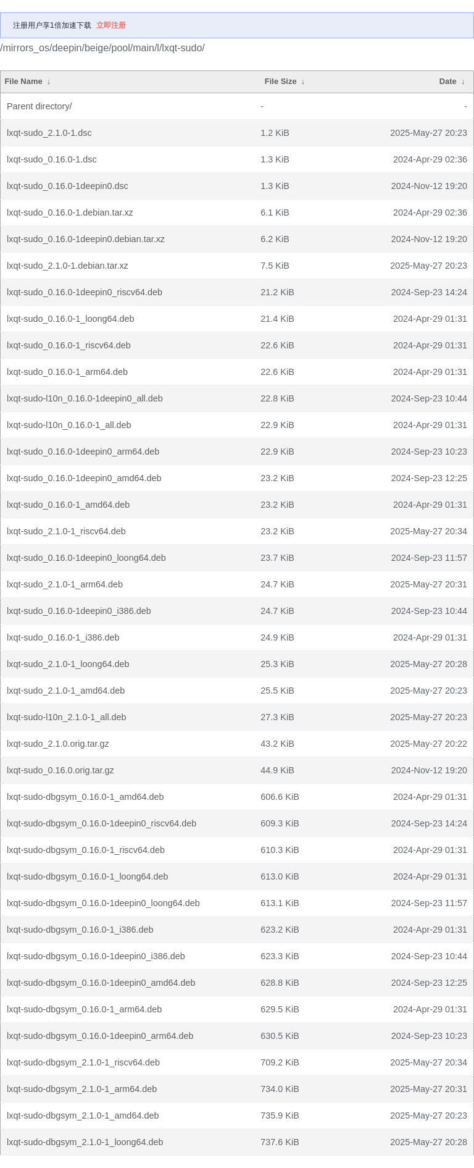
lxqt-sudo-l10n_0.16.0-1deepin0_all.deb (85, 398)
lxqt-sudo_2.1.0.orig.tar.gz (58, 744)
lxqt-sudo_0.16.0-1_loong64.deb (70, 319)
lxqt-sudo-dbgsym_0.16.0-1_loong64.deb (87, 876)
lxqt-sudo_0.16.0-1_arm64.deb (67, 372)
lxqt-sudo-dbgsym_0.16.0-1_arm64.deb (84, 1009)
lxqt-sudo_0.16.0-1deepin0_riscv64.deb (84, 292)
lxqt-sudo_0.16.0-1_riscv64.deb (69, 345)
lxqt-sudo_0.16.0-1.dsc (52, 159)
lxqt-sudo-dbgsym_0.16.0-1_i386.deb (80, 930)
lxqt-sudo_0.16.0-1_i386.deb (63, 637)
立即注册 (111, 25)
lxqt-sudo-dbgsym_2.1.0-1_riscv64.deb (83, 1062)
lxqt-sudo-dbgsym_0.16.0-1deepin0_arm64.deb (100, 1036)
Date (448, 81)
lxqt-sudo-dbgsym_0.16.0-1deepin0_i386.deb (96, 956)
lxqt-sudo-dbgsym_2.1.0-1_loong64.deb (85, 1142)
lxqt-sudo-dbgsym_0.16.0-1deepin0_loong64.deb (103, 903)
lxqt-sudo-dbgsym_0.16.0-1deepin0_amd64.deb (101, 983)
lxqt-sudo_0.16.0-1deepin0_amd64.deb (84, 478)
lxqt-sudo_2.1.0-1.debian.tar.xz (67, 266)
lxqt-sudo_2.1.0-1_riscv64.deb (66, 531)
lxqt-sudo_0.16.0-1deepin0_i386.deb (79, 611)
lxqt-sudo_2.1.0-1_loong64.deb (68, 664)
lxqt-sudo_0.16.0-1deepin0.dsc (67, 186)
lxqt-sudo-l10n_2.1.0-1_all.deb (67, 717)
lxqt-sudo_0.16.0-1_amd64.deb (68, 505)
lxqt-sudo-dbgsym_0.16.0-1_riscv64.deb (86, 850)
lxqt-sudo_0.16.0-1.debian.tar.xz (70, 212)
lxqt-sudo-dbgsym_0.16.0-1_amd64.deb (85, 797)
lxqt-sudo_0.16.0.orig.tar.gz (60, 770)
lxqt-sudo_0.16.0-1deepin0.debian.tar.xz (86, 239)
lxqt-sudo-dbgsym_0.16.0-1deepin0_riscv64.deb (101, 823)
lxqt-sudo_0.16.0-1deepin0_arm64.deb (83, 451)
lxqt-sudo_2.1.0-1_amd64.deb (66, 690)
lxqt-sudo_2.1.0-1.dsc (49, 133)
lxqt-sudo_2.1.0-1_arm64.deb (65, 584)
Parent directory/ (39, 106)
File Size (281, 81)
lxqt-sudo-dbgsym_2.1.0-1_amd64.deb (83, 1115)
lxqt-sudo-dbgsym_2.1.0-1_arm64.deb (82, 1089)
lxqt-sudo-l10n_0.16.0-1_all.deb (69, 425)
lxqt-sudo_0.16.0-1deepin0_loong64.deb (86, 558)
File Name (23, 81)
